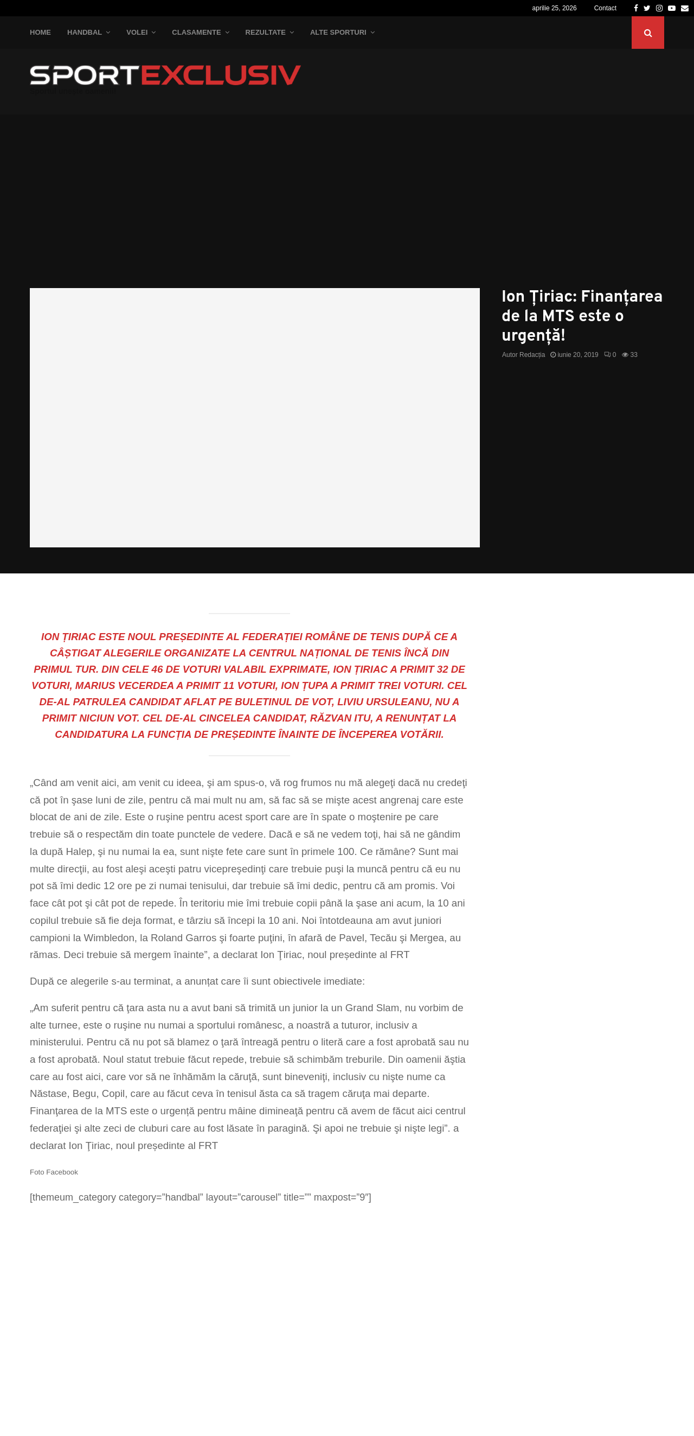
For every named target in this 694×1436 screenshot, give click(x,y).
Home (40, 32)
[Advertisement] (347, 207)
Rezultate (266, 32)
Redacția (532, 355)
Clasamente (196, 32)
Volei (136, 32)
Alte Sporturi (338, 32)
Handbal (84, 32)
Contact (605, 8)
